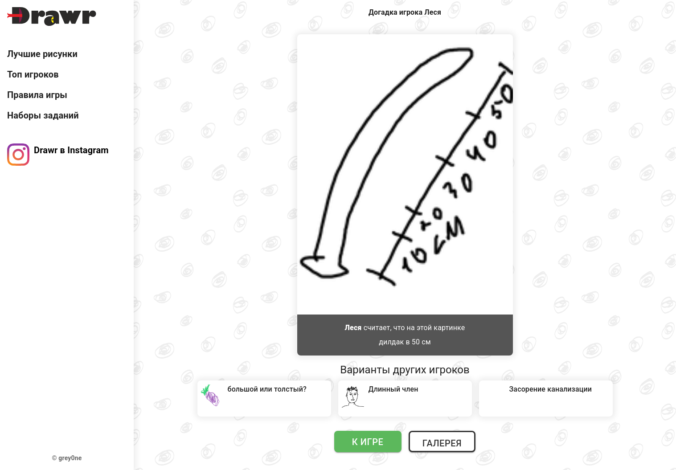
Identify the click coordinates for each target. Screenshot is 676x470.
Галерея (442, 443)
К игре (368, 442)
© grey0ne (67, 458)
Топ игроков (33, 74)
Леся (353, 327)
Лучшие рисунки (42, 54)
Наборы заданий (43, 115)
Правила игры (37, 95)
